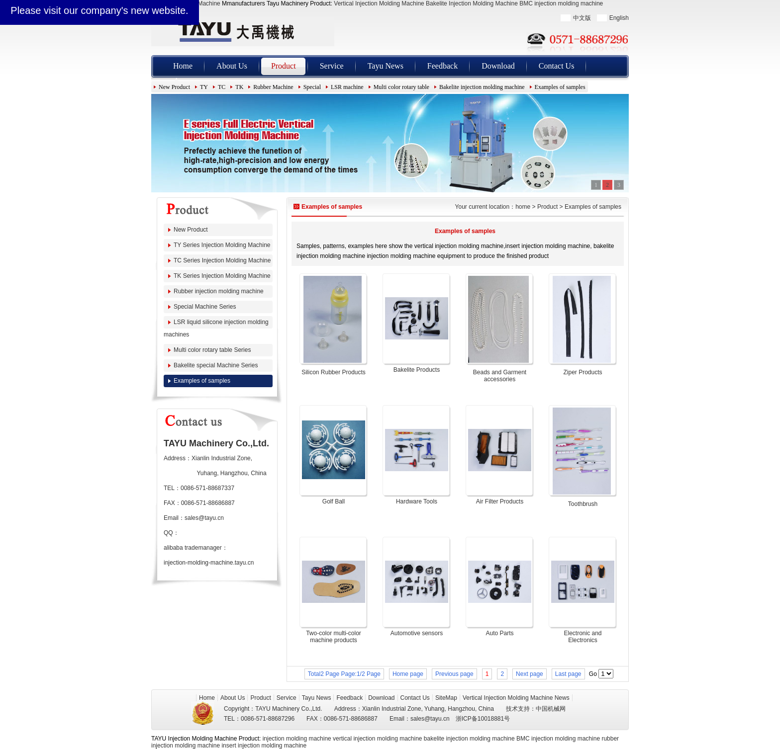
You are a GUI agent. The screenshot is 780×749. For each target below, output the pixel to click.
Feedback (442, 66)
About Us (231, 66)
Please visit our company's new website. (99, 10)
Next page (529, 673)
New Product (174, 86)
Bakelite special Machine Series (216, 365)
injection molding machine (297, 738)
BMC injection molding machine (561, 3)
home (522, 206)
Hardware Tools (416, 501)
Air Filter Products (499, 501)
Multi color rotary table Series (212, 349)
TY (204, 86)
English (619, 17)
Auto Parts (499, 633)
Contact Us (557, 66)
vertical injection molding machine (377, 738)
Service (332, 66)
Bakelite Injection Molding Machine (472, 3)
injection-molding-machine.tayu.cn (209, 562)
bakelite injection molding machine (469, 738)
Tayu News (385, 66)
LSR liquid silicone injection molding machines (216, 328)
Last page (568, 673)
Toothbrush (582, 503)
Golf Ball (333, 501)
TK (239, 86)
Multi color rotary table (401, 86)
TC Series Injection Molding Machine (222, 260)
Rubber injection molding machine (219, 291)
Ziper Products (582, 372)
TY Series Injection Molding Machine (222, 245)
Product (283, 66)
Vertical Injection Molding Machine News (516, 697)
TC (221, 86)
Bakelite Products (416, 369)
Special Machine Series (205, 306)
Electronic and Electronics (582, 637)
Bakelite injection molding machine (482, 86)
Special (312, 86)
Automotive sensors (416, 633)
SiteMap (446, 697)
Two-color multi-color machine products (333, 637)
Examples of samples (560, 86)
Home (183, 66)
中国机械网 (551, 708)
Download (498, 66)
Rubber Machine (273, 86)
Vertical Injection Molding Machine (379, 3)
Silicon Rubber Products (333, 372)
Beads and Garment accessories (499, 376)
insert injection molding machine (263, 745)
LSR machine (347, 86)
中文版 (582, 17)
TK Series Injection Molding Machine (222, 275)
